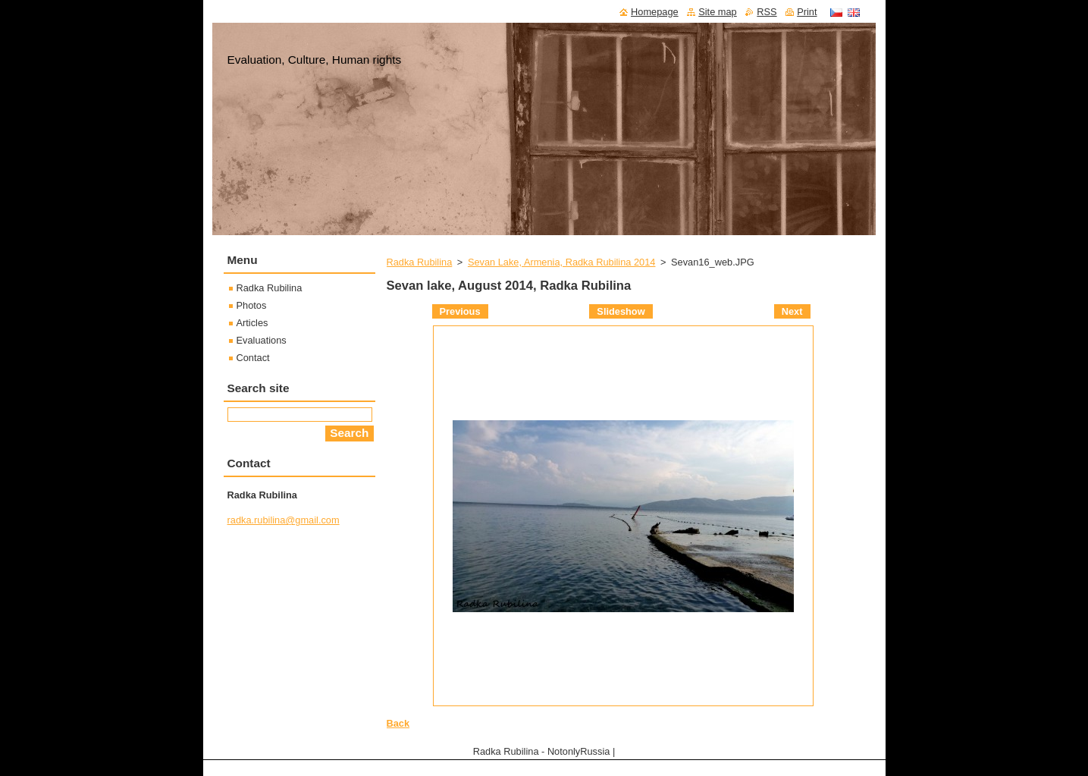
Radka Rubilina (420, 262)
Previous (460, 311)
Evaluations (262, 340)
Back (398, 723)
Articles (252, 322)
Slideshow (620, 311)
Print (807, 11)
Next (792, 311)
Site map (717, 11)
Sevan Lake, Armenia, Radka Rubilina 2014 (562, 262)
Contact (253, 357)
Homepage (655, 11)
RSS (766, 11)
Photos (252, 305)
